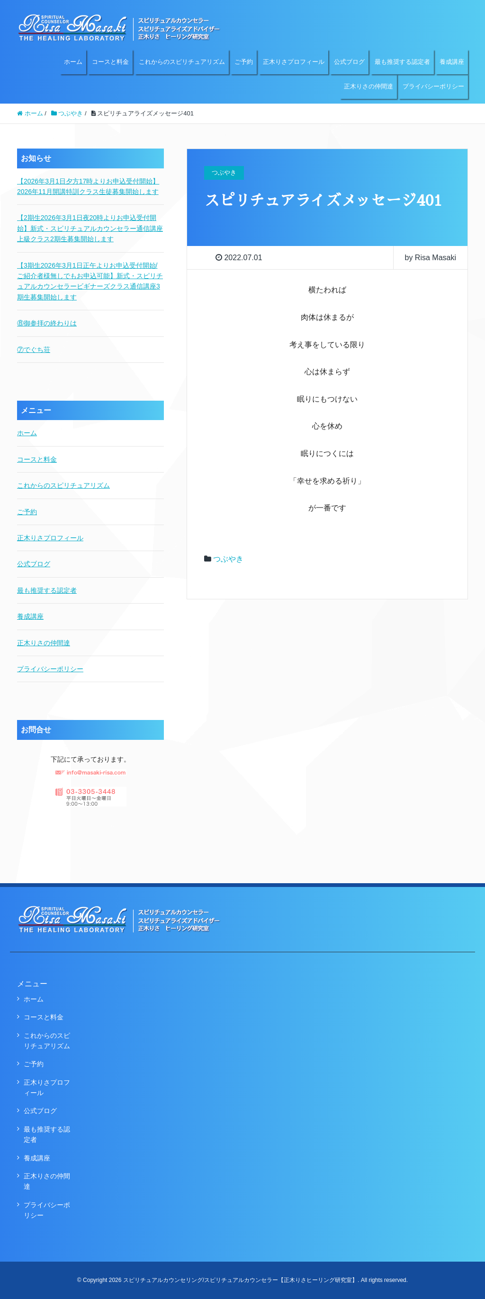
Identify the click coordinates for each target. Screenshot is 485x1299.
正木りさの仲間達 (368, 86)
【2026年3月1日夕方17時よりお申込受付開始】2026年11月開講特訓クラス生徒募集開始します (88, 186)
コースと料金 (110, 61)
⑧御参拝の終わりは (47, 323)
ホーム (73, 61)
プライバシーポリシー (433, 86)
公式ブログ (349, 61)
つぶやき (228, 559)
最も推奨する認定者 (402, 61)
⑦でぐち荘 (33, 349)
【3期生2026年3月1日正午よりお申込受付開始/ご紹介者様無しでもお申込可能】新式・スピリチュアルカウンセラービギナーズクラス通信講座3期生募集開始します (90, 281)
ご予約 (243, 61)
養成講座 (452, 61)
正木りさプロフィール (293, 61)
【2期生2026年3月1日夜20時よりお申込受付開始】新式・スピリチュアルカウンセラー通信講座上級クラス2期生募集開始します (90, 228)
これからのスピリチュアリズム (182, 61)
